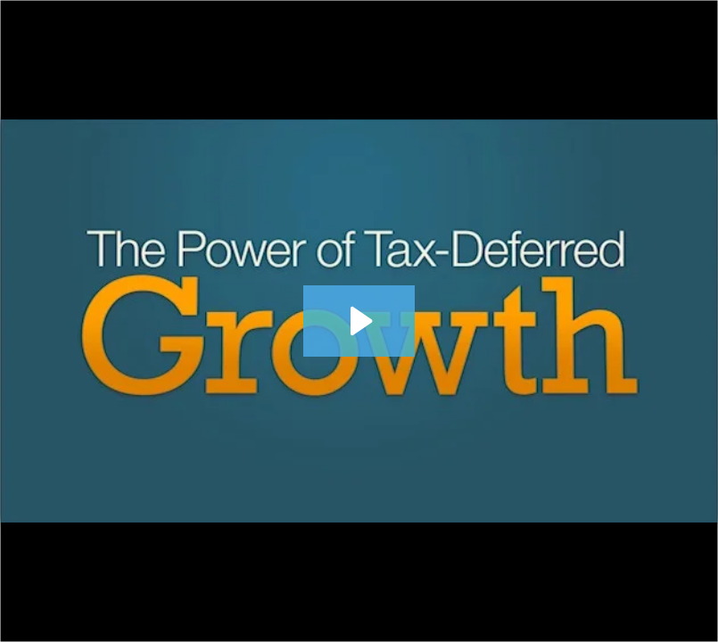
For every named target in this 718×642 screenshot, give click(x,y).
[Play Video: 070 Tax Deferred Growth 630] (359, 321)
